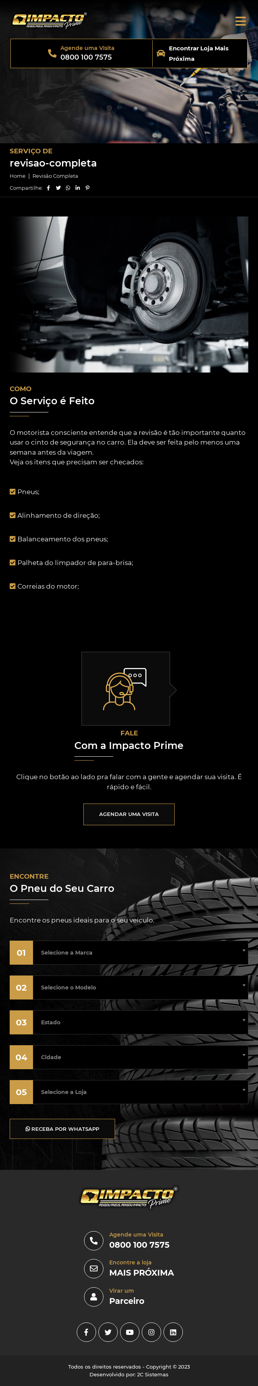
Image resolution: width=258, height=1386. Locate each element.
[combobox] (140, 950)
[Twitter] (108, 1332)
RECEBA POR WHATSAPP (62, 1129)
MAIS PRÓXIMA (141, 1273)
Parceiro (126, 1301)
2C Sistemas (153, 1374)
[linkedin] (173, 1332)
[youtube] (129, 1332)
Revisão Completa (55, 176)
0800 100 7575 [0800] (139, 1245)
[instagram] (151, 1332)
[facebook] (86, 1332)
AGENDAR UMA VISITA (129, 814)
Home (18, 176)
